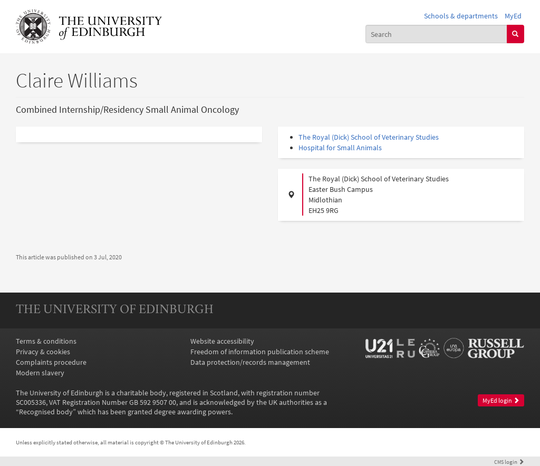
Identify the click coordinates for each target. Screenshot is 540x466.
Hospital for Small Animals (340, 147)
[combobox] (436, 34)
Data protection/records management (250, 362)
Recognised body (46, 411)
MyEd (513, 16)
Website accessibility (222, 341)
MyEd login (501, 400)
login (509, 461)
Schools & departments (461, 16)
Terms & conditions (46, 341)
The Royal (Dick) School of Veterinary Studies (368, 137)
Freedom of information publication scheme (259, 351)
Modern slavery (40, 372)
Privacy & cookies (43, 351)
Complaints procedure (51, 362)
